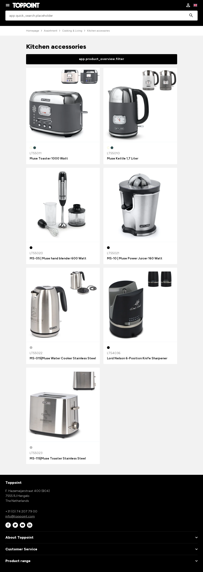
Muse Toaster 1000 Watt (49, 158)
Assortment (50, 30)
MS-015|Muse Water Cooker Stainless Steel (63, 358)
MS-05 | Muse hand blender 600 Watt (58, 258)
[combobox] (101, 16)
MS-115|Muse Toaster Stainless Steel (58, 458)
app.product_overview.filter (101, 59)
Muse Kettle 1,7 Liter (122, 158)
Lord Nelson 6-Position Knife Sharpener (137, 358)
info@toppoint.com (20, 516)
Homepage (32, 30)
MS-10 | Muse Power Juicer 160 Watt (134, 258)
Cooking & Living (72, 30)
